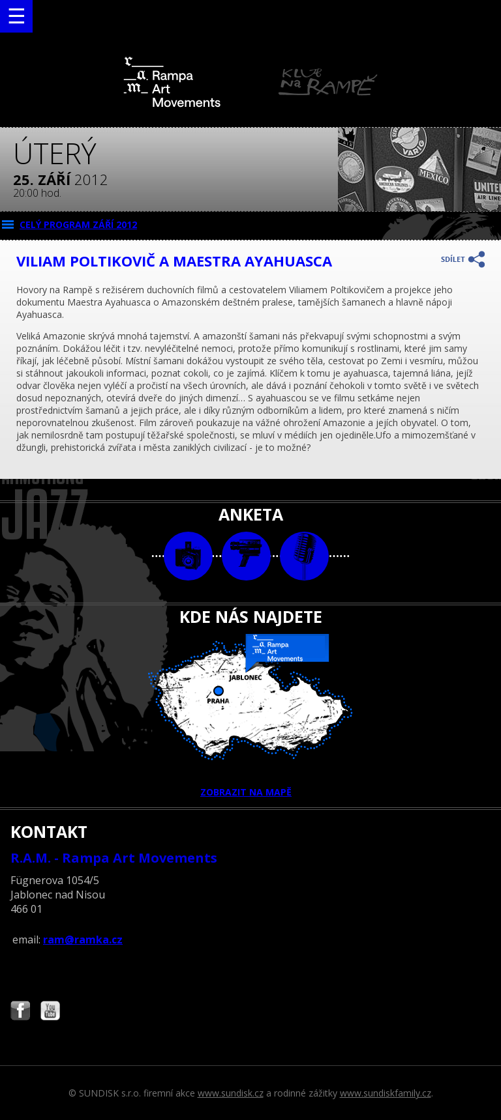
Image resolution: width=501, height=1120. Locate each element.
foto (188, 556)
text (304, 556)
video (246, 556)
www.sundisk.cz (231, 1093)
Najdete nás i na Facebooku (20, 1012)
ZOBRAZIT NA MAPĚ (250, 716)
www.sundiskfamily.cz (385, 1093)
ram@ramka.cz (83, 939)
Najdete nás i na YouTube (50, 1012)
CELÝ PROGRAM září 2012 (78, 224)
